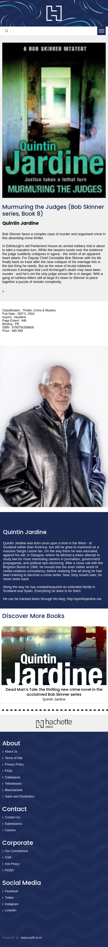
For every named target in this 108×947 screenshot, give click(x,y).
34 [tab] (90, 710)
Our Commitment (16, 851)
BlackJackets (14, 790)
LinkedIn (10, 910)
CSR (8, 857)
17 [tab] (20, 710)
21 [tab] (36, 710)
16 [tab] (15, 710)
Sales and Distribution (19, 796)
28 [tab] (65, 710)
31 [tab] (78, 710)
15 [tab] (11, 710)
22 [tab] (40, 710)
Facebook (11, 891)
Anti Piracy (12, 864)
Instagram (11, 904)
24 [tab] (49, 710)
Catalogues (12, 777)
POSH (9, 870)
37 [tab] (103, 710)
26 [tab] (57, 710)
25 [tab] (53, 710)
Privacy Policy (14, 764)
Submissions (13, 823)
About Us (11, 751)
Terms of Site (14, 758)
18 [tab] (24, 710)
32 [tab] (82, 710)
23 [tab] (45, 710)
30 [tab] (74, 710)
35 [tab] (95, 710)
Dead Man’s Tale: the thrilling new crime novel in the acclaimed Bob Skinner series (54, 692)
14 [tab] (7, 710)
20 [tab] (32, 710)
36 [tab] (99, 710)
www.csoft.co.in (31, 937)
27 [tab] (61, 710)
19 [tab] (28, 710)
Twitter (9, 897)
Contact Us (12, 817)
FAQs (9, 770)
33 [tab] (86, 710)
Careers (10, 830)
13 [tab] (3, 710)
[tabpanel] (54, 664)
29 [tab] (70, 710)
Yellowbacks (13, 783)
